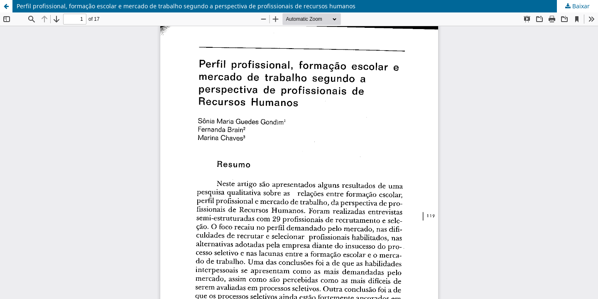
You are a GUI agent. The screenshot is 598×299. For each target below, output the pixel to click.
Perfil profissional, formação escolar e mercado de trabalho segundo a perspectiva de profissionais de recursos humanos (186, 6)
